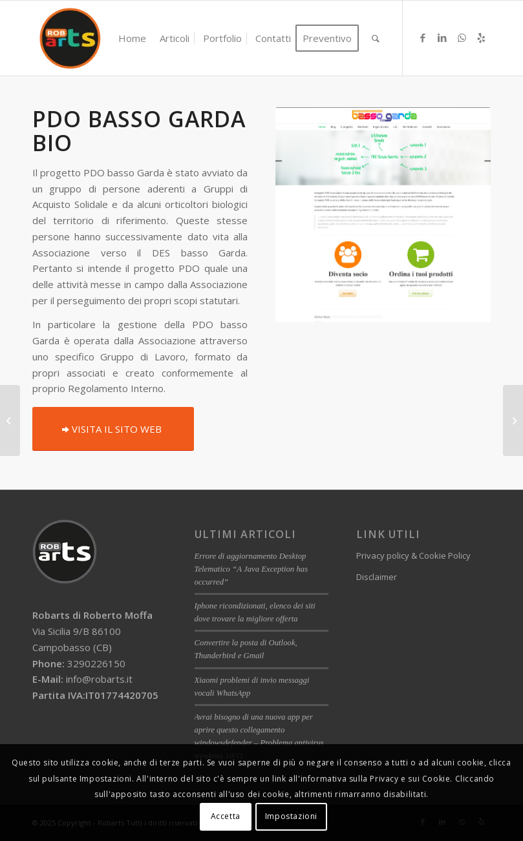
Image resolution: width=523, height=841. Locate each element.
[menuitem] (132, 38)
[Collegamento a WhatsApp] (461, 37)
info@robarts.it (99, 678)
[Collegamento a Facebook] (422, 37)
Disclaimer (376, 577)
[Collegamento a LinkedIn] (442, 37)
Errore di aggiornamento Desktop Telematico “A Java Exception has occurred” (251, 569)
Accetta (225, 816)
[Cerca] (375, 38)
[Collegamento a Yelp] (481, 37)
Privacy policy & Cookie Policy (413, 555)
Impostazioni (291, 816)
